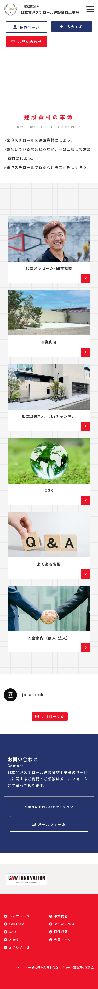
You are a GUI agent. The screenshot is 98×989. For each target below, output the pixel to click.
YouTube (16, 924)
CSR (49, 490)
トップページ (19, 916)
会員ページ (26, 27)
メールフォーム (52, 824)
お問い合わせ (26, 42)
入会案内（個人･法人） (49, 638)
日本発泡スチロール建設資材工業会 (50, 9)
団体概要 (61, 932)
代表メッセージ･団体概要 (49, 268)
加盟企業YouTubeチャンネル (49, 416)
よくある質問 (49, 564)
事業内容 (49, 342)
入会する (71, 26)
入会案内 (16, 940)
